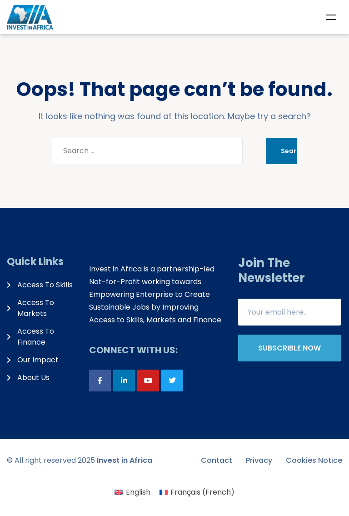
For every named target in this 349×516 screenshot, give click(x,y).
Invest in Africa (124, 460)
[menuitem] (132, 492)
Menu (330, 17)
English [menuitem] (138, 492)
